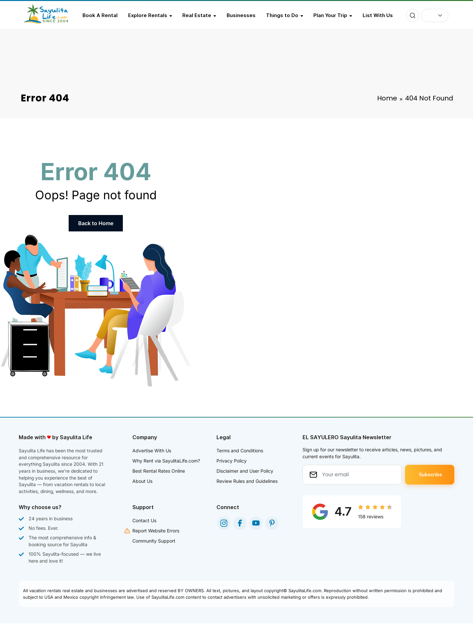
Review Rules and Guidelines (247, 481)
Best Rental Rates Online (158, 471)
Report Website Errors (155, 531)
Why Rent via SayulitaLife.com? (166, 460)
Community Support (153, 541)
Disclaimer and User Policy (244, 471)
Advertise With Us (151, 450)
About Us (142, 481)
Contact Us (144, 521)
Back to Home (95, 223)
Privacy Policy (231, 460)
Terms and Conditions (239, 450)
